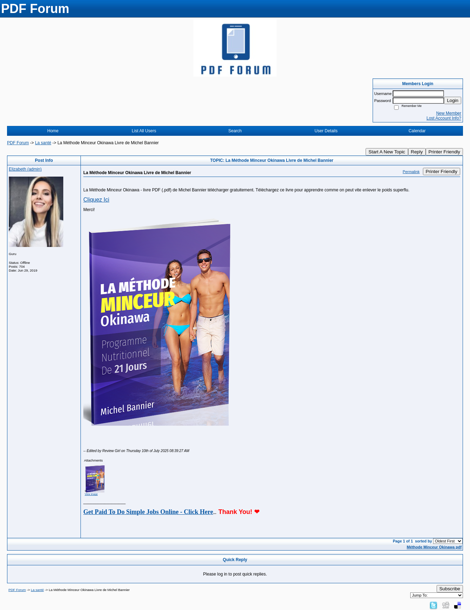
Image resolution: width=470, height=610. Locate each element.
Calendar (417, 130)
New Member (448, 113)
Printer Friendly (444, 151)
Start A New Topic (386, 151)
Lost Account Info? (443, 118)
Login (452, 100)
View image (91, 494)
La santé (43, 142)
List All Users (144, 130)
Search (235, 130)
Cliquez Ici (96, 200)
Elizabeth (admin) (25, 169)
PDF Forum (18, 142)
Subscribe (449, 588)
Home (52, 130)
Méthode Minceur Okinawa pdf (434, 547)
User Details (326, 130)
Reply (417, 151)
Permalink (411, 172)
